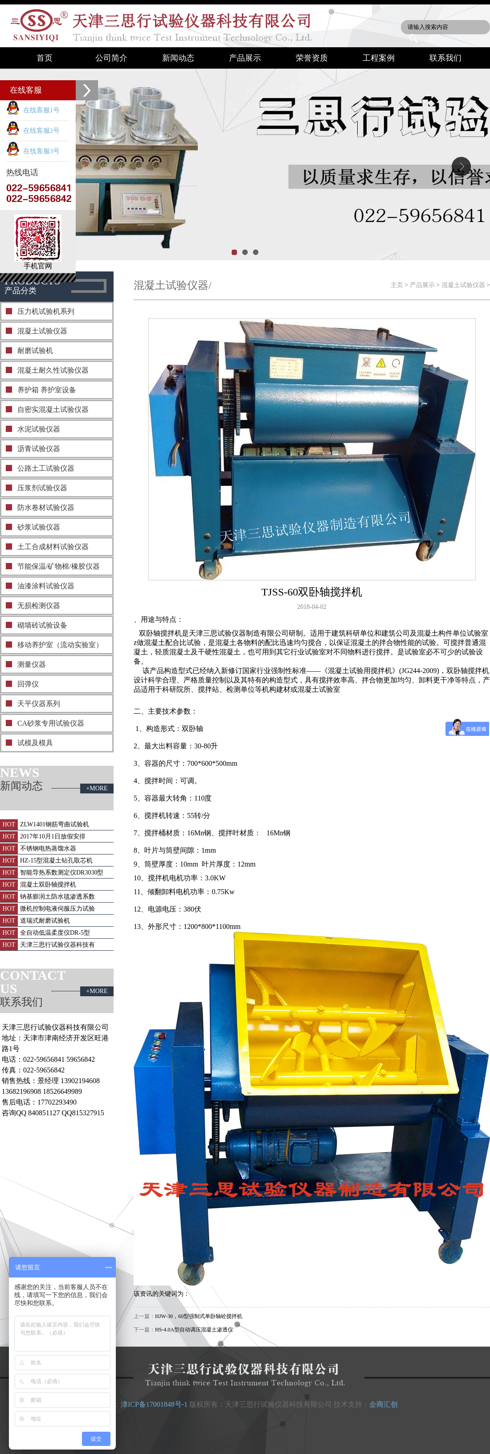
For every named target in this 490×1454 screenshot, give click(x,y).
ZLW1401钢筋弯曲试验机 (54, 824)
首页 (45, 57)
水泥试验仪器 (38, 429)
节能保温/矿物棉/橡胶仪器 (58, 566)
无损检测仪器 (38, 605)
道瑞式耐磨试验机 (45, 920)
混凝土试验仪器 (42, 331)
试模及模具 (35, 743)
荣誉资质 (312, 57)
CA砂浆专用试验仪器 (50, 723)
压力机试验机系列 (45, 311)
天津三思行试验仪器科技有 (57, 944)
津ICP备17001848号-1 (154, 1404)
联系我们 (445, 57)
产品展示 (245, 57)
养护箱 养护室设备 (46, 390)
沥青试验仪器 (38, 448)
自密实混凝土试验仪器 (53, 409)
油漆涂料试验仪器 (45, 586)
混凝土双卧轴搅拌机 (48, 884)
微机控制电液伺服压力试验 (57, 908)
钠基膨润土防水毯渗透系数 (57, 896)
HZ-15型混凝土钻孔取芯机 (56, 860)
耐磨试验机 (35, 350)
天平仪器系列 (38, 703)
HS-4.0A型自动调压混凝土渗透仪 (194, 1330)
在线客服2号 (33, 130)
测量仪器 (31, 664)
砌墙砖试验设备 (42, 625)
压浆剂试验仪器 (42, 488)
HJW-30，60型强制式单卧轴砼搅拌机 (198, 1316)
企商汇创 (383, 1404)
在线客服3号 (33, 151)
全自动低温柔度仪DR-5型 (55, 932)
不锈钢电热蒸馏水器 (48, 848)
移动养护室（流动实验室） (60, 645)
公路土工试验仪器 (45, 468)
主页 (397, 285)
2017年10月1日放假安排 (53, 836)
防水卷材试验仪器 (45, 507)
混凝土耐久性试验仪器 (53, 370)
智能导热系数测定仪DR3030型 (61, 872)
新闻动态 (178, 57)
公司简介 (111, 57)
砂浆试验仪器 (38, 527)
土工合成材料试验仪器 (53, 546)
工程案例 (379, 57)
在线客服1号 (33, 110)
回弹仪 (28, 684)
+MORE (96, 788)
